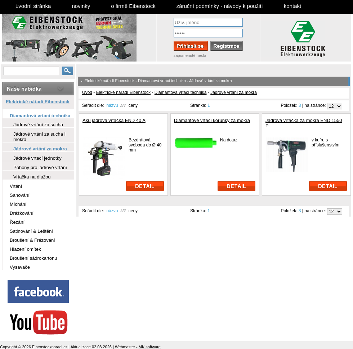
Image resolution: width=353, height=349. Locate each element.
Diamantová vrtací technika (162, 80)
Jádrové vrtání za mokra (210, 80)
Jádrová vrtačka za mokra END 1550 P (303, 123)
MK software (150, 347)
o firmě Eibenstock (133, 6)
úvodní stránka (33, 6)
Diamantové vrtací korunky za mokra (212, 120)
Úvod (87, 92)
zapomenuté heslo (190, 55)
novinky (81, 6)
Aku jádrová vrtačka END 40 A (114, 120)
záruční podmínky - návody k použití (219, 6)
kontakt (292, 6)
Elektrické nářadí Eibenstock (110, 80)
